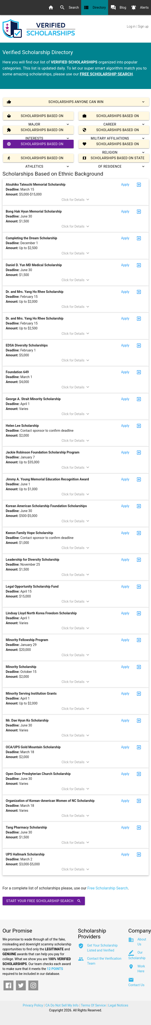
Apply (125, 184)
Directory (94, 7)
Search (69, 7)
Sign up (143, 26)
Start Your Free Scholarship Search (43, 901)
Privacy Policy (33, 1005)
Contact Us (136, 985)
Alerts (140, 7)
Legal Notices (118, 1005)
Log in (131, 26)
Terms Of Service (93, 1005)
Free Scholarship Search (107, 888)
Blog (118, 7)
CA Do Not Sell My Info (62, 1005)
